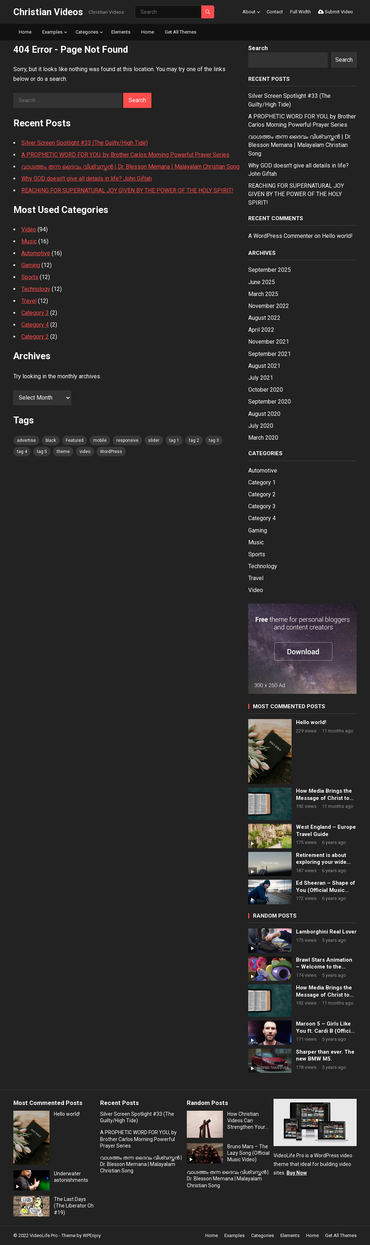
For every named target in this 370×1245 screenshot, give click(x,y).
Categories (87, 32)
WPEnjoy (92, 1235)
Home (25, 32)
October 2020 (265, 389)
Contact (275, 11)
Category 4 (35, 324)
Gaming (30, 265)
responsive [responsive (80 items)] (127, 440)
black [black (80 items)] (51, 440)
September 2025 (269, 269)
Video (28, 229)
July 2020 (260, 425)
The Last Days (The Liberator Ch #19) (74, 1205)
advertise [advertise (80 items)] (26, 440)
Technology (35, 289)
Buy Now (297, 1173)
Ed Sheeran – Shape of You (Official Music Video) (325, 887)
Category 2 (35, 336)
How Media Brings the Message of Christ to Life (324, 795)
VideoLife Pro (44, 1235)
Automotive (35, 253)
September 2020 (269, 401)
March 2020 (263, 437)
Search (258, 48)
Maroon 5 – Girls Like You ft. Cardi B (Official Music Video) (325, 1027)
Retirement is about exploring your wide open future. (321, 859)
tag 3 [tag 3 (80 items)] (214, 440)
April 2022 (261, 329)
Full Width (300, 11)
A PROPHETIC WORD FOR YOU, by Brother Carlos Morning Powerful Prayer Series (125, 154)
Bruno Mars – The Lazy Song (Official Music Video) (248, 1153)
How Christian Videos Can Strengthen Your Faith (246, 1121)
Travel (28, 300)
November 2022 (268, 305)
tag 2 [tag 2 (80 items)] (194, 440)
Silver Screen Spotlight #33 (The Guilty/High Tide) (84, 142)
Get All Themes (180, 32)
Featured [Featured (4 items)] (74, 440)
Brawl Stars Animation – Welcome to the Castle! (324, 964)
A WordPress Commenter (280, 235)
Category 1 (262, 482)
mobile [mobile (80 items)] (100, 440)
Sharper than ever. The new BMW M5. (325, 1055)
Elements (120, 32)
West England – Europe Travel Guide (326, 830)
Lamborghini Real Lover (326, 931)
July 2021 (260, 377)
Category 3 (35, 312)
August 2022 (264, 317)
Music (29, 241)
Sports (29, 277)
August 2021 (264, 365)
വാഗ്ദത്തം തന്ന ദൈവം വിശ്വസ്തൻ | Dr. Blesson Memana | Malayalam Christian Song (130, 166)
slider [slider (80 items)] (153, 440)
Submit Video (335, 11)
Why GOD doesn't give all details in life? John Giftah (86, 178)
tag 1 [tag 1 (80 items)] (174, 440)
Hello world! (337, 235)
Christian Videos (48, 11)
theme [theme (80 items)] (63, 451)
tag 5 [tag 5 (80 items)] (42, 451)
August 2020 (264, 413)
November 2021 (268, 341)
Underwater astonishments (71, 1177)
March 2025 (263, 294)
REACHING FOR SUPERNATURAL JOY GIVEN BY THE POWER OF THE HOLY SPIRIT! (127, 190)
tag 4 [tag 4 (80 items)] (22, 451)
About (248, 11)
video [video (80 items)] (84, 451)
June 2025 (261, 282)
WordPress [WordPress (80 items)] (111, 451)
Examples (52, 32)
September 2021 (269, 354)
